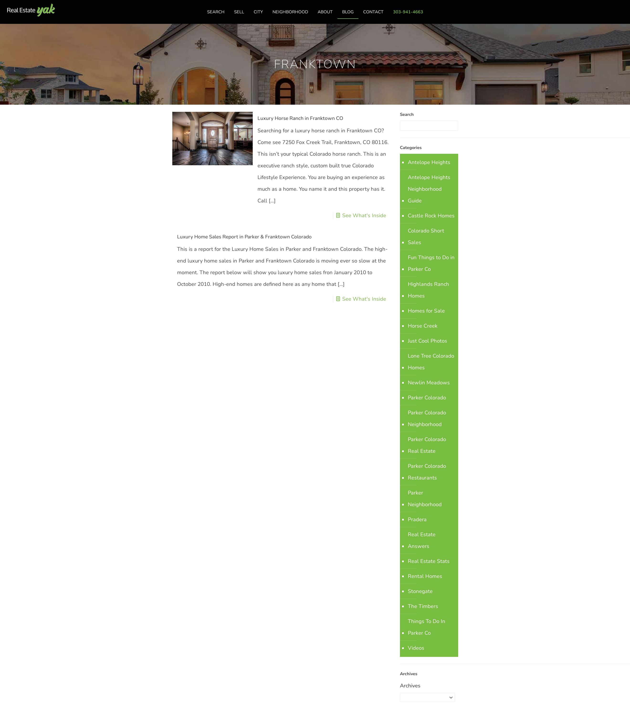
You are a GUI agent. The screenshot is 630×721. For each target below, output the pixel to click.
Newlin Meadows (429, 382)
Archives (410, 685)
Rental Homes (425, 576)
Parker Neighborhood (425, 498)
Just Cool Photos (427, 341)
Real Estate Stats (429, 561)
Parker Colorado (427, 397)
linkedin (611, 14)
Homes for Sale (426, 310)
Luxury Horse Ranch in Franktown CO (300, 118)
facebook (602, 14)
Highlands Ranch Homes (428, 290)
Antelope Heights (429, 162)
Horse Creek (422, 326)
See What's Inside (364, 215)
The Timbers (423, 606)
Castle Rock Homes (431, 215)
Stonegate (420, 591)
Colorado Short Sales (426, 236)
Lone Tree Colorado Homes (431, 361)
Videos (416, 648)
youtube (621, 14)
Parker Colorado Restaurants (427, 472)
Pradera (417, 519)
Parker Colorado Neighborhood (427, 418)
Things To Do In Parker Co (426, 627)
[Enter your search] (429, 126)
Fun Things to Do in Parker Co (431, 263)
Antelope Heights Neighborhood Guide (429, 189)
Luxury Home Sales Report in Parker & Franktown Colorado (244, 236)
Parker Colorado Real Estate (427, 445)
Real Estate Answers (422, 540)
